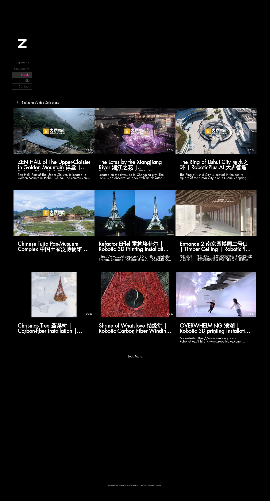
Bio (27, 80)
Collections (22, 68)
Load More (135, 356)
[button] (38, 102)
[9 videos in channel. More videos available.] (135, 225)
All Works (23, 62)
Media (25, 74)
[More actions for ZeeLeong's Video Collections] (38, 102)
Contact (24, 86)
